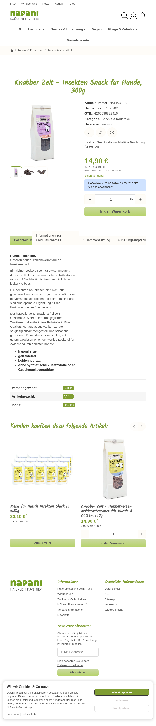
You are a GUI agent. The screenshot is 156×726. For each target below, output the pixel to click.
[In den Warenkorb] (115, 211)
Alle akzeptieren (122, 692)
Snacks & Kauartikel (116, 119)
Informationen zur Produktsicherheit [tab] (48, 238)
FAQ (13, 3)
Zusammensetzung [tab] (96, 240)
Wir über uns (29, 3)
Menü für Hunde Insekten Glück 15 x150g (39, 508)
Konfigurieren (121, 708)
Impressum (13, 714)
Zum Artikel (42, 543)
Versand (115, 170)
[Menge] (111, 199)
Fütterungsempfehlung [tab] (134, 240)
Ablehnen (122, 700)
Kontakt (59, 3)
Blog (72, 3)
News (45, 3)
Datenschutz (29, 714)
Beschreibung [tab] (24, 240)
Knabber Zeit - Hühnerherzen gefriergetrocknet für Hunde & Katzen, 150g (107, 511)
